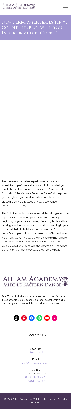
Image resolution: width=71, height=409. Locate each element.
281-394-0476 (35, 352)
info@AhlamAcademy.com (35, 363)
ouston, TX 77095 (36, 381)
